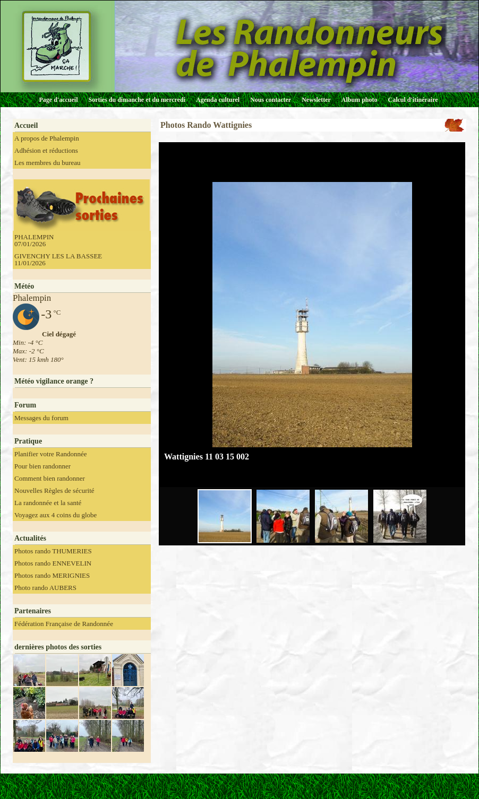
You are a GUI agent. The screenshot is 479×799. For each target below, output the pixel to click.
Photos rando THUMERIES (53, 551)
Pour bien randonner (42, 466)
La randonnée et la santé (47, 503)
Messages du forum (41, 418)
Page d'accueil (58, 99)
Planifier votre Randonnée (50, 454)
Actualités (30, 538)
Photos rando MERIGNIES (52, 575)
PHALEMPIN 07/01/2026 (34, 240)
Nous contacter (270, 99)
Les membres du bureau (47, 163)
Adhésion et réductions (46, 150)
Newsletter (316, 99)
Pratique (28, 441)
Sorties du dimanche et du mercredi (136, 99)
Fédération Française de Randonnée (63, 624)
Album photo (359, 99)
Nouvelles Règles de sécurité (54, 490)
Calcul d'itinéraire (413, 99)
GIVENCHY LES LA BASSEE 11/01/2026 (58, 259)
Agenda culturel (217, 99)
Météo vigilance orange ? (53, 381)
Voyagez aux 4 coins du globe (55, 515)
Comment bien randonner (49, 478)
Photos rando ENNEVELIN (52, 563)
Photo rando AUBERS (45, 588)
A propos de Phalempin (46, 138)
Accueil (26, 125)
